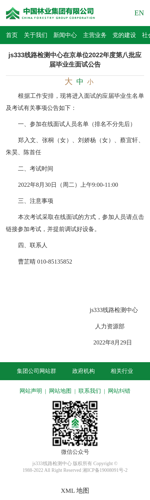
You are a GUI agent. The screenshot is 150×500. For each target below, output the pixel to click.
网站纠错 (119, 391)
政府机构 (83, 371)
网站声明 (31, 391)
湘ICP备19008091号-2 (105, 470)
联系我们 (89, 391)
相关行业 (122, 371)
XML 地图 (75, 490)
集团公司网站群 (36, 371)
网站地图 (60, 391)
